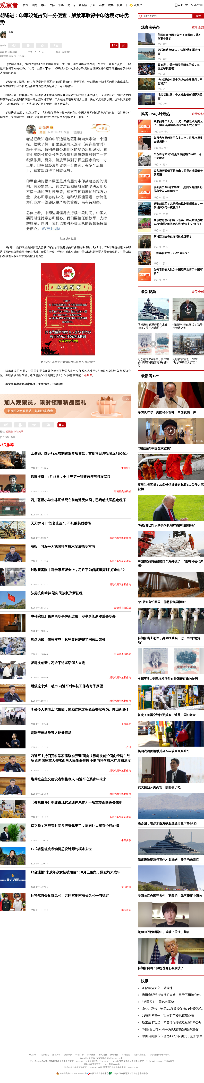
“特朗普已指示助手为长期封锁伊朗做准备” (167, 525)
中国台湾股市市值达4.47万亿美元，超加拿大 (172, 1036)
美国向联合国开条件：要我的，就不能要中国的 (179, 36)
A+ (43, 52)
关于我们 (45, 1054)
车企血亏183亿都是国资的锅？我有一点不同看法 (177, 156)
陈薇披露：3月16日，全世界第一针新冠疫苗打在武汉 (71, 477)
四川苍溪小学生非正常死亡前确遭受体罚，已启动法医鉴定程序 (78, 500)
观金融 (83, 5)
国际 (52, 5)
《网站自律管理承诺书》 (160, 1054)
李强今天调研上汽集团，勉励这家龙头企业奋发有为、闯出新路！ (80, 709)
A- (36, 52)
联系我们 (33, 1054)
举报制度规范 (139, 1054)
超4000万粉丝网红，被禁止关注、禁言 (164, 932)
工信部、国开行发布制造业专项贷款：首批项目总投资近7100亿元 (80, 453)
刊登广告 (79, 1054)
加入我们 (103, 1054)
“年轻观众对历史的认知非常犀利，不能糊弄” (180, 81)
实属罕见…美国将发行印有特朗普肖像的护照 (168, 679)
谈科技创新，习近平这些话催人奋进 (58, 663)
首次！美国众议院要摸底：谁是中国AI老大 (167, 715)
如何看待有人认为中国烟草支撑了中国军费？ (178, 271)
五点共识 (86, 375)
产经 (93, 5)
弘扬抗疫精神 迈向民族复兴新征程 (56, 593)
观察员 (136, 5)
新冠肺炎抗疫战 (122, 491)
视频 (119, 5)
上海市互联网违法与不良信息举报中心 (128, 1073)
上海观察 (126, 724)
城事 (111, 5)
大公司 (127, 747)
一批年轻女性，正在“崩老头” (171, 253)
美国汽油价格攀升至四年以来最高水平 (164, 751)
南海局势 (126, 910)
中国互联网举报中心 (98, 1073)
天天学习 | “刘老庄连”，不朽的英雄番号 (61, 523)
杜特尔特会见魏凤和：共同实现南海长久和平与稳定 (70, 895)
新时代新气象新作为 (120, 537)
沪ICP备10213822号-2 (39, 1061)
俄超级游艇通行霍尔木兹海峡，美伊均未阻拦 (168, 860)
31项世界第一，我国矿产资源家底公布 (168, 1015)
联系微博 (91, 1054)
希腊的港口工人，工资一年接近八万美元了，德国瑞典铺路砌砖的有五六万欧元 (178, 123)
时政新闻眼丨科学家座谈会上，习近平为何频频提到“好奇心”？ (78, 570)
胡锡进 (9, 431)
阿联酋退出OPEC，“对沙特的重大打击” (179, 51)
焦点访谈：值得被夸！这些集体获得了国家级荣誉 (68, 640)
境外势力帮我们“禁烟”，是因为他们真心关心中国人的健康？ (178, 189)
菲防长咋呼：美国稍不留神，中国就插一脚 (167, 412)
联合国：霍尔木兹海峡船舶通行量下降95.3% (167, 823)
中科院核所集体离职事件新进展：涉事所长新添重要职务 (73, 616)
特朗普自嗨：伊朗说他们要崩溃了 (161, 968)
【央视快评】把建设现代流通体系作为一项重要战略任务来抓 (76, 802)
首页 (25, 5)
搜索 (198, 15)
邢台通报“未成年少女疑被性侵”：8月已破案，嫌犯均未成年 (75, 872)
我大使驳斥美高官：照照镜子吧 (159, 787)
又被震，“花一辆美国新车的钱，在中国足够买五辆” (180, 66)
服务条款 (68, 1054)
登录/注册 (197, 5)
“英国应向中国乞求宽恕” (154, 448)
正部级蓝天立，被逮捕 (157, 988)
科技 (102, 5)
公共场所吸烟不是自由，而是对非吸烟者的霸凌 (178, 172)
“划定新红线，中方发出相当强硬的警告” (180, 96)
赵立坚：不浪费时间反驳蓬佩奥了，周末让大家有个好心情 (75, 826)
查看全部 (198, 27)
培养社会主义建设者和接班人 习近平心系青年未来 (68, 779)
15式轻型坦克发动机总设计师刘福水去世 (61, 849)
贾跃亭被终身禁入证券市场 (51, 733)
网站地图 (114, 1054)
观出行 (71, 5)
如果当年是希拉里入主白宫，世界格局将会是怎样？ (178, 139)
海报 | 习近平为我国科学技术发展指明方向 (63, 546)
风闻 (34, 5)
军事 (61, 5)
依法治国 (126, 886)
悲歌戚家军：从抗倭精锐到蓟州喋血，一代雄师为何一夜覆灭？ (178, 205)
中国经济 (126, 468)
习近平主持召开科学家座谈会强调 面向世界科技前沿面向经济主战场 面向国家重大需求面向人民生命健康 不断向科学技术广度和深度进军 (81, 760)
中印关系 (18, 431)
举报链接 (126, 1054)
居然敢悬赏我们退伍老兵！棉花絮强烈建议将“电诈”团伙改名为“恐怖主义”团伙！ (178, 222)
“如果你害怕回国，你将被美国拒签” (162, 602)
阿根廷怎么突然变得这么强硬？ (173, 236)
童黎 (10, 32)
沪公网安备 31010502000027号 (71, 1073)
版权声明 (56, 1054)
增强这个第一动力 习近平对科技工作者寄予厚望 (67, 686)
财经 (43, 5)
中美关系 (126, 840)
